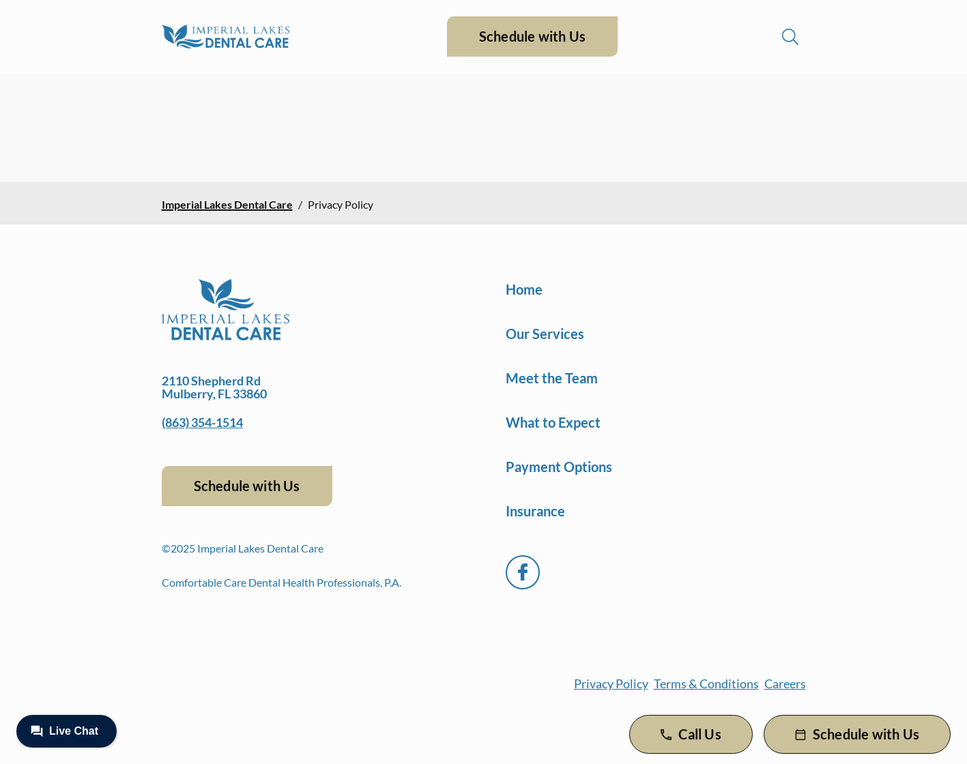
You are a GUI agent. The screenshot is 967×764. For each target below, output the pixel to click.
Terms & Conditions (706, 683)
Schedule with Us (532, 36)
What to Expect (553, 422)
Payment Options (559, 466)
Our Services (545, 333)
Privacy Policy (611, 683)
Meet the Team (552, 378)
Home (524, 289)
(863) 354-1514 (202, 422)
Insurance (535, 511)
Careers (785, 683)
